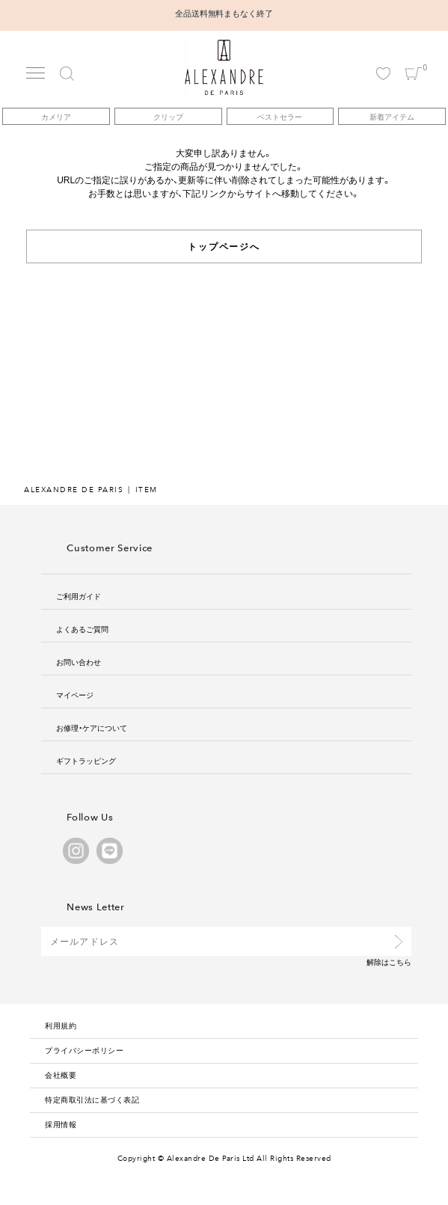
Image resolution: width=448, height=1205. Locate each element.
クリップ (168, 116)
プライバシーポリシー (84, 1049)
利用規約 (60, 1025)
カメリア (56, 116)
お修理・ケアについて (91, 727)
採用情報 (60, 1123)
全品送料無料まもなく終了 (224, 13)
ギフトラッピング (86, 760)
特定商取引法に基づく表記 (92, 1099)
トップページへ (224, 246)
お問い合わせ (78, 661)
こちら (400, 961)
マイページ (74, 694)
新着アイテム (391, 116)
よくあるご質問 (82, 628)
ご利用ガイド (78, 595)
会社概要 (60, 1074)
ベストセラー (279, 116)
